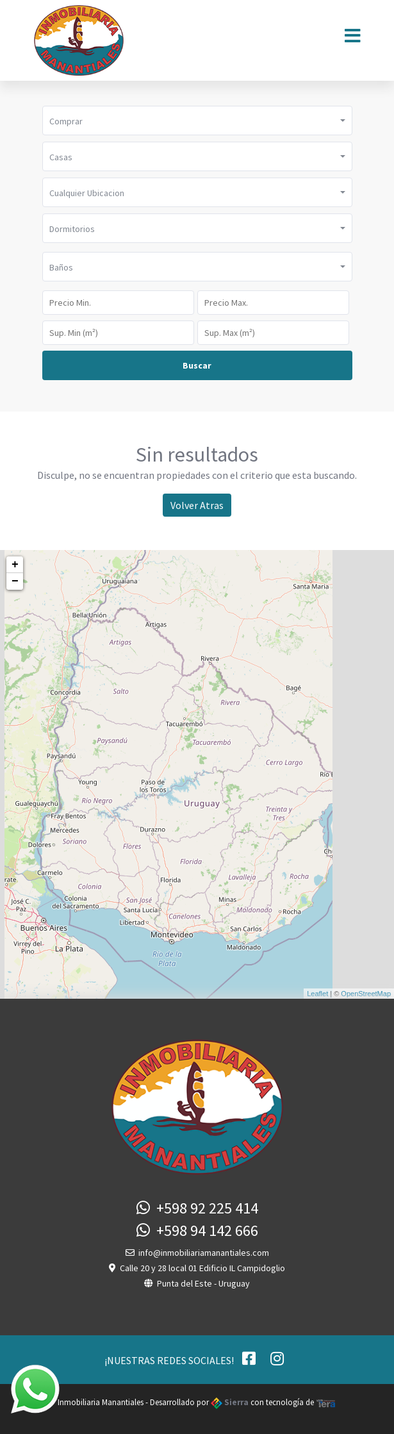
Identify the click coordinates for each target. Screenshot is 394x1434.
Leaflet (317, 993)
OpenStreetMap (366, 993)
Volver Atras (197, 505)
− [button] (15, 581)
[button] (197, 120)
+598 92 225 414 (197, 1208)
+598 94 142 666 (197, 1230)
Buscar (197, 365)
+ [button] (15, 564)
